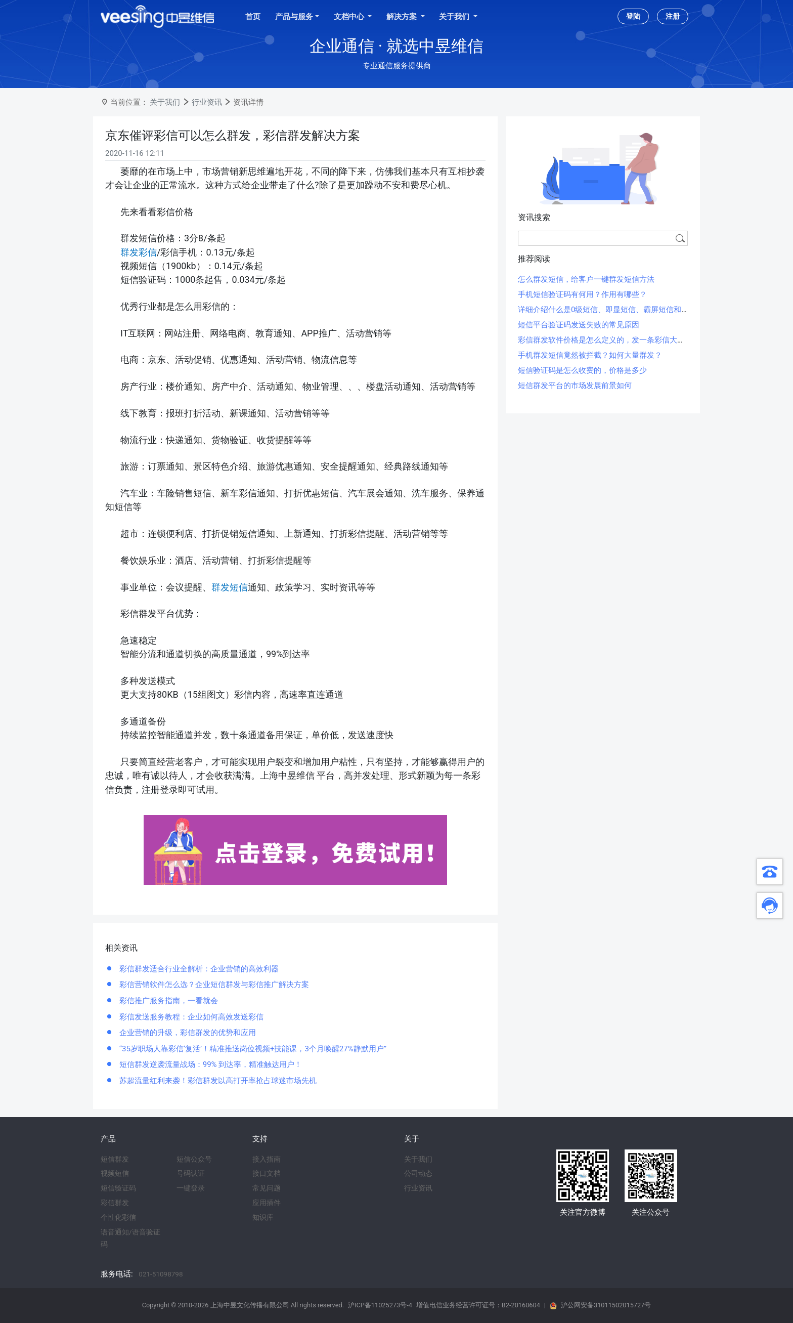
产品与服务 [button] (294, 16)
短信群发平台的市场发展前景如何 (575, 385)
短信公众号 (194, 1159)
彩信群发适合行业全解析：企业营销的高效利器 (198, 968)
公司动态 (418, 1173)
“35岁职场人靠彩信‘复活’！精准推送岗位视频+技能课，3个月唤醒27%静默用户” (251, 1048)
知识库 (263, 1217)
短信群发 (115, 1159)
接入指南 (266, 1159)
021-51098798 (161, 1274)
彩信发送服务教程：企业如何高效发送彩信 (190, 1016)
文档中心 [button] (350, 16)
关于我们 (165, 102)
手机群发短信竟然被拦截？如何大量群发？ (590, 355)
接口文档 (266, 1173)
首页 (252, 16)
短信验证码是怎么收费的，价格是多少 (582, 370)
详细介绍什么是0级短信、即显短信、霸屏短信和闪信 (607, 309)
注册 (673, 16)
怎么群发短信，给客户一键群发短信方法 (586, 279)
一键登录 (191, 1188)
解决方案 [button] (402, 16)
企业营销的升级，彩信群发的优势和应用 (186, 1032)
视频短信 (115, 1173)
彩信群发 (115, 1203)
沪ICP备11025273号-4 (380, 1305)
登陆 (633, 16)
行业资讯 (207, 102)
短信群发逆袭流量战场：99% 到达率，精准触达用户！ (209, 1064)
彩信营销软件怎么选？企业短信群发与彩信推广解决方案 (213, 984)
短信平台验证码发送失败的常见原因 (578, 324)
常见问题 (266, 1188)
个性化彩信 (118, 1217)
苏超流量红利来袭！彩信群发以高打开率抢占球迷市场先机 (217, 1080)
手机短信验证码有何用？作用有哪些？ (582, 294)
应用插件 (266, 1203)
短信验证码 (118, 1188)
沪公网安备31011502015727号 (606, 1305)
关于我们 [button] (455, 16)
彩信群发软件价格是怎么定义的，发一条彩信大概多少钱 (613, 340)
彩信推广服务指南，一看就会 (167, 1000)
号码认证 (191, 1173)
